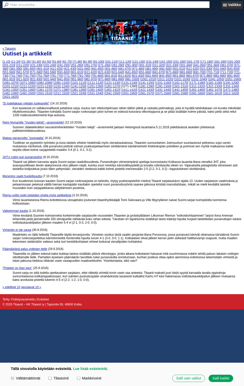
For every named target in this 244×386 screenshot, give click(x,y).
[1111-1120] (95, 83)
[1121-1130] (112, 83)
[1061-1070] (11, 83)
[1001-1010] (148, 79)
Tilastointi (59, 378)
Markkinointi (89, 378)
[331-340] (185, 65)
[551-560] (9, 72)
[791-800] (97, 76)
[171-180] (206, 61)
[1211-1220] (27, 86)
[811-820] (124, 76)
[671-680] (172, 72)
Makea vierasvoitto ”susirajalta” (23, 138)
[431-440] (83, 69)
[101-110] (111, 61)
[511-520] (192, 69)
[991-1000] (132, 79)
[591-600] (63, 72)
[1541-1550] (112, 93)
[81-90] (87, 61)
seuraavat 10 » (31, 287)
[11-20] (15, 61)
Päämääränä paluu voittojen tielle (25, 249)
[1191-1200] (231, 83)
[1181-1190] (214, 83)
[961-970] (90, 79)
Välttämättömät (25, 378)
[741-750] (29, 76)
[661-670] (158, 72)
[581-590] (49, 72)
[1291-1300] (163, 86)
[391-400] (29, 69)
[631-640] (117, 72)
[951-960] (76, 79)
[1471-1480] (231, 90)
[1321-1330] (214, 86)
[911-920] (22, 79)
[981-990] (117, 79)
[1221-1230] (44, 86)
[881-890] (219, 76)
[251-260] (76, 65)
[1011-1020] (165, 79)
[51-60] (56, 61)
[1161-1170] (180, 83)
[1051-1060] (233, 79)
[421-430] (70, 69)
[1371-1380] (61, 90)
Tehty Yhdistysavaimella (19, 299)
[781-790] (83, 76)
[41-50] (46, 61)
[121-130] (138, 61)
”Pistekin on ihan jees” (17, 268)
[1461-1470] (214, 90)
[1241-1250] (78, 86)
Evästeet (43, 299)
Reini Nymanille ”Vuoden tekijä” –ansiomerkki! (33, 122)
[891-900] (233, 76)
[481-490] (151, 69)
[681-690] (185, 72)
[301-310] (145, 65)
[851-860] (178, 76)
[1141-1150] (146, 83)
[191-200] (233, 61)
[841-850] (165, 76)
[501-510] (178, 69)
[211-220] (22, 65)
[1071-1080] (27, 83)
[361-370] (226, 65)
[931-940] (49, 79)
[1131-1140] (129, 83)
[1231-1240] (61, 86)
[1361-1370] (44, 90)
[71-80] (77, 61)
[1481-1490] (11, 93)
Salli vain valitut (188, 378)
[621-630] (104, 72)
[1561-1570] (146, 93)
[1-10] (6, 61)
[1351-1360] (27, 90)
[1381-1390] (78, 90)
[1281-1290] (146, 86)
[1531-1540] (95, 93)
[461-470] (124, 69)
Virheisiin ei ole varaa (17, 230)
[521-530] (206, 69)
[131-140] (152, 61)
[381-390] (15, 69)
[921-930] (36, 79)
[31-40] (36, 61)
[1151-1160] (163, 83)
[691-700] (199, 72)
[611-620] (90, 72)
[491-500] (165, 69)
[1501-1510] (44, 93)
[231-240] (49, 65)
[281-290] (117, 65)
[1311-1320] (197, 86)
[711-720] (226, 72)
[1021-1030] (182, 79)
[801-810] (110, 76)
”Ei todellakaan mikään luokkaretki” (26, 103)
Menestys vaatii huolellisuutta (22, 176)
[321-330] (172, 65)
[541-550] (233, 69)
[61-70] (67, 61)
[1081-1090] (44, 83)
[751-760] (42, 76)
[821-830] (138, 76)
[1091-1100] (61, 83)
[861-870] (192, 76)
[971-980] (104, 79)
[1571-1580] (163, 93)
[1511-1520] (61, 93)
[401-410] (42, 69)
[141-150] (165, 61)
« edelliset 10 (11, 287)
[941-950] (63, 79)
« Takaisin (9, 48)
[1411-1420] (129, 90)
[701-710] (213, 72)
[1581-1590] (180, 93)
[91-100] (98, 61)
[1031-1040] (199, 79)
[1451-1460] (197, 90)
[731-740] (15, 76)
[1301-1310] (180, 86)
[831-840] (151, 76)
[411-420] (56, 69)
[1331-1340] (231, 86)
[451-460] (110, 69)
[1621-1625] (11, 97)
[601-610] (76, 72)
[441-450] (97, 69)
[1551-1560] (129, 93)
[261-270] (90, 65)
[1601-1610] (214, 93)
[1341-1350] (11, 90)
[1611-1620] (231, 93)
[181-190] (220, 61)
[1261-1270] (112, 86)
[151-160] (179, 61)
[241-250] (63, 65)
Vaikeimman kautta (15, 211)
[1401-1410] (112, 90)
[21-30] (26, 61)
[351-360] (213, 65)
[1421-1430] (146, 90)
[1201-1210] (11, 86)
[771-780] (70, 76)
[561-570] (22, 72)
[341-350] (199, 65)
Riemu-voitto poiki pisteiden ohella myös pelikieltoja (37, 195)
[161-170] (192, 61)
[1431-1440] (163, 90)
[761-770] (56, 76)
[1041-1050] (216, 79)
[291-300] (131, 65)
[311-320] (158, 65)
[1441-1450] (180, 90)
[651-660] (145, 72)
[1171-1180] (197, 83)
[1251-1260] (95, 86)
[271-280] (104, 65)
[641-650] (131, 72)
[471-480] (138, 69)
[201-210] (9, 65)
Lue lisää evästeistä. (90, 369)
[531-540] (219, 69)
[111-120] (124, 61)
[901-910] (9, 79)
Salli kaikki (220, 378)
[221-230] (36, 65)
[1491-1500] (27, 93)
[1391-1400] (95, 90)
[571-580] (36, 72)
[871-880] (206, 76)
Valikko (234, 5)
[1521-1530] (78, 93)
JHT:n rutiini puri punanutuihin (22, 157)
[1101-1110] (78, 83)
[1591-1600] (197, 93)
